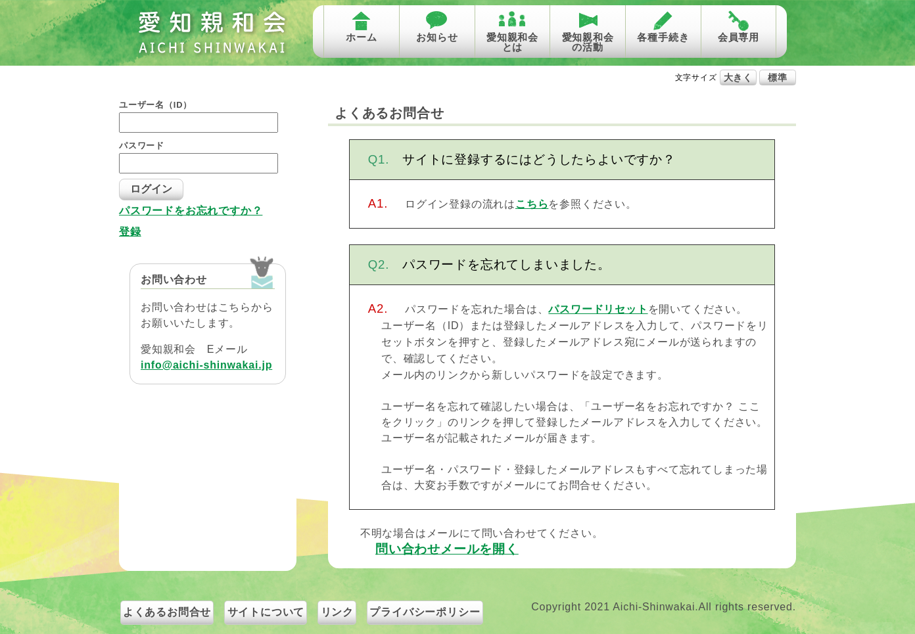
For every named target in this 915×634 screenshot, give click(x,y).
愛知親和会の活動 (588, 42)
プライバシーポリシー (424, 612)
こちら (531, 204)
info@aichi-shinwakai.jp (206, 365)
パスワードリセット (597, 309)
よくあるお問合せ (167, 612)
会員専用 (738, 37)
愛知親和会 (211, 33)
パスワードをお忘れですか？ (190, 211)
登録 (130, 232)
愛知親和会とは (512, 42)
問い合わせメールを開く (447, 549)
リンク (337, 612)
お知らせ (437, 37)
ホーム (361, 37)
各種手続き (663, 37)
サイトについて (266, 612)
